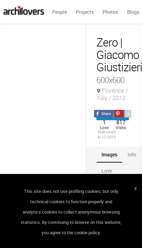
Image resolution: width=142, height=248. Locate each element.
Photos (110, 12)
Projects (85, 12)
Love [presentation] (107, 170)
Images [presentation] (109, 154)
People (59, 12)
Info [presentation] (132, 154)
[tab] (109, 154)
